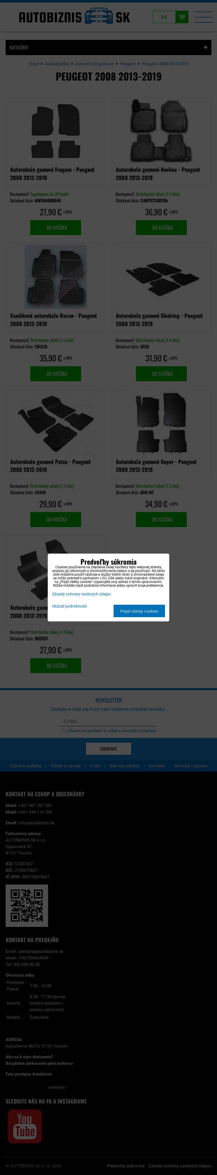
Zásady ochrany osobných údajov (81, 594)
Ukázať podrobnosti (69, 606)
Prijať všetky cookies (139, 611)
